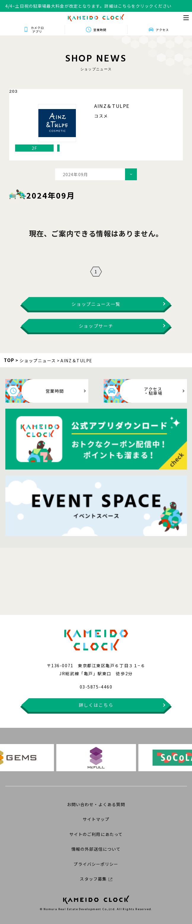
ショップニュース (38, 360)
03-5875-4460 (96, 687)
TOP (9, 360)
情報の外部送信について (96, 849)
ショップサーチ (96, 326)
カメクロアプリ (36, 29)
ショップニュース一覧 (96, 304)
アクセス (163, 29)
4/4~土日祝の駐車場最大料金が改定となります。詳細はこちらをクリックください (88, 6)
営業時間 (99, 29)
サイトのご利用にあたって (96, 834)
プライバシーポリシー (95, 864)
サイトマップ (96, 819)
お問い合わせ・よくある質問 (96, 804)
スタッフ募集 (96, 879)
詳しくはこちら (96, 705)
